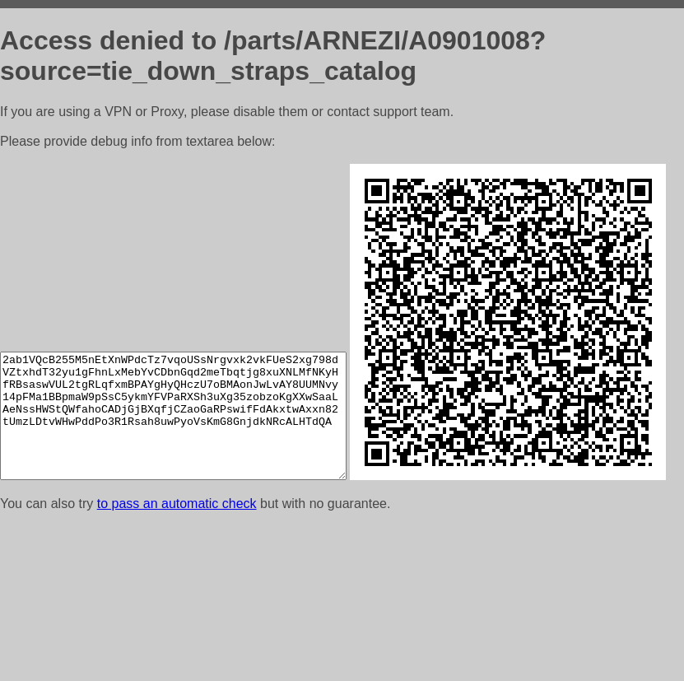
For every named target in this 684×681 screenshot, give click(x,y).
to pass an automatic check (177, 660)
